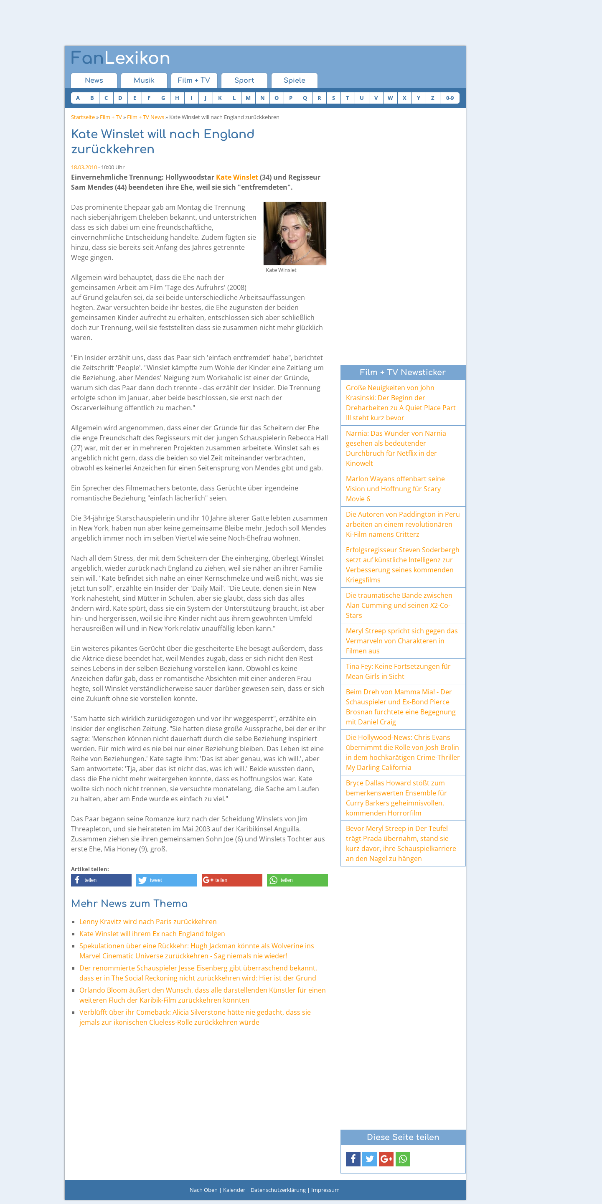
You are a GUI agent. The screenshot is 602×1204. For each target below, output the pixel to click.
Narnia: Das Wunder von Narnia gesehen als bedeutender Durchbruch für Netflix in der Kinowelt (396, 448)
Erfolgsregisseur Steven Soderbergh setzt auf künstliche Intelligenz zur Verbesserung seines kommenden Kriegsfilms (403, 564)
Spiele (294, 80)
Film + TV (194, 80)
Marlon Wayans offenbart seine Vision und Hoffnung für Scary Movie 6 (395, 488)
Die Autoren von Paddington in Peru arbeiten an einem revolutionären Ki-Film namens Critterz (403, 524)
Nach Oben (204, 1190)
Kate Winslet (237, 177)
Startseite (83, 117)
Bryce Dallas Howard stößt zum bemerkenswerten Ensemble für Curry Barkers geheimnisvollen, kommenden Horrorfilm (396, 798)
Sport (244, 80)
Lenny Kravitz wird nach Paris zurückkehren (148, 921)
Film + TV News (145, 117)
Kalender (234, 1190)
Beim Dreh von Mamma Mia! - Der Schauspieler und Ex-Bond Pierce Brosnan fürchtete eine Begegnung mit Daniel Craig (401, 706)
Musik (144, 80)
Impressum (325, 1190)
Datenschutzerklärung (278, 1190)
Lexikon (120, 58)
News (94, 80)
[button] (101, 880)
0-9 (450, 98)
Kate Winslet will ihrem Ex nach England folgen (152, 933)
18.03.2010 (84, 167)
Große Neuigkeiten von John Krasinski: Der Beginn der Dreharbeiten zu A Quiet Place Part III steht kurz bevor (401, 402)
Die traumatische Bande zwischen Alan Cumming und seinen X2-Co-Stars (399, 605)
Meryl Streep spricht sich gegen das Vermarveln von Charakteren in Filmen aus (402, 640)
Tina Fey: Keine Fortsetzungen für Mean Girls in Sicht (398, 671)
